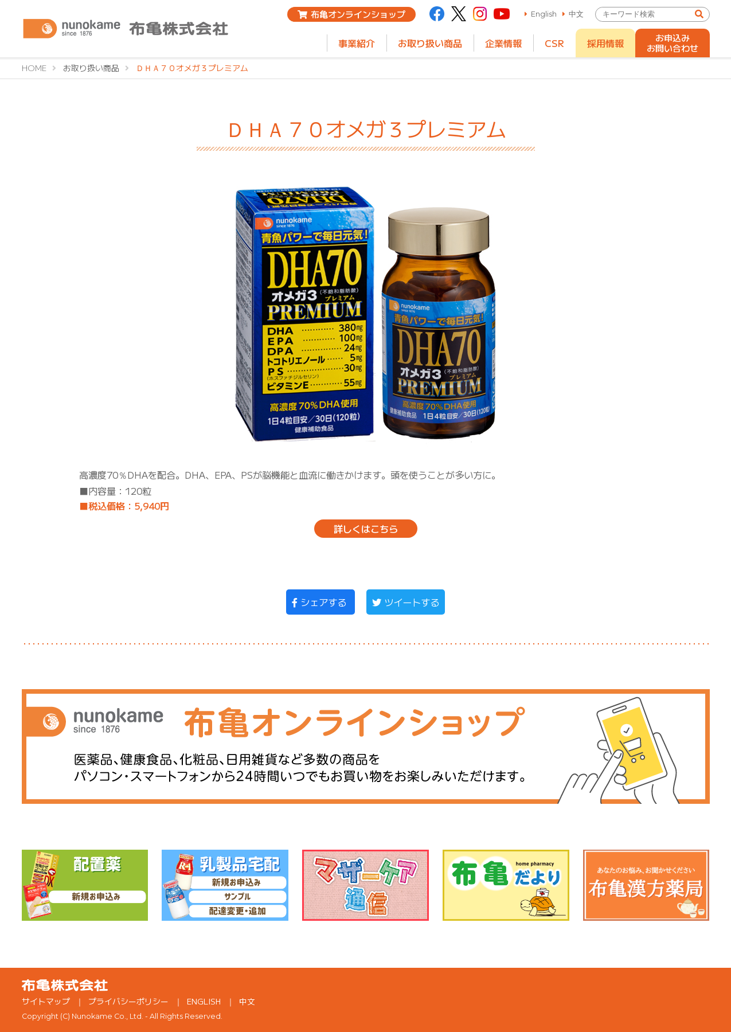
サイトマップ (46, 1001)
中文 (576, 14)
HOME (34, 67)
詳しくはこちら (366, 528)
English (544, 14)
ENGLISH (204, 1001)
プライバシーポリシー (128, 1001)
